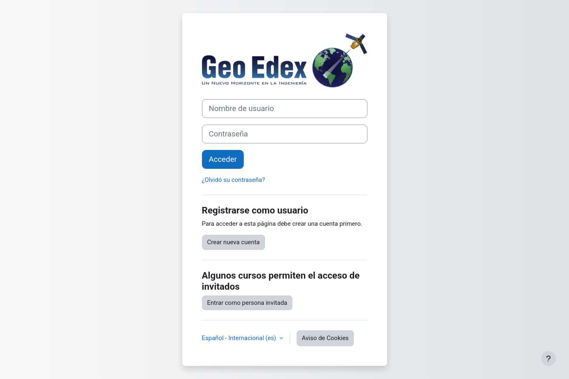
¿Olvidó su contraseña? (233, 180)
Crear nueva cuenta (233, 242)
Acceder (223, 159)
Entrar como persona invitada (247, 302)
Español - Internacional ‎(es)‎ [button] (240, 338)
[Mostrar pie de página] (548, 358)
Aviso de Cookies (325, 338)
